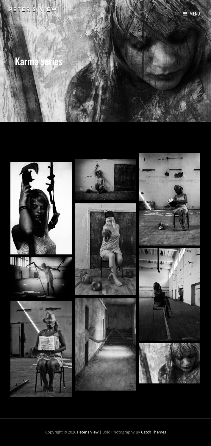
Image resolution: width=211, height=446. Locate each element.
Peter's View (33, 10)
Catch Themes (153, 432)
